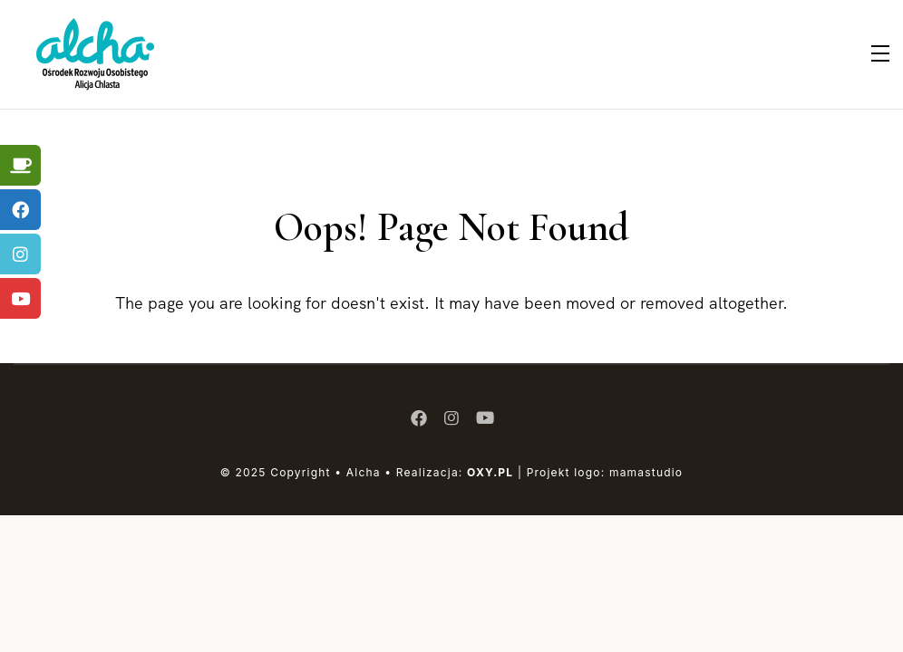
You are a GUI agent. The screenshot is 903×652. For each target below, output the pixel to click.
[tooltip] (20, 165)
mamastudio (646, 472)
